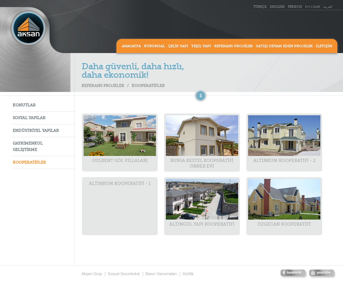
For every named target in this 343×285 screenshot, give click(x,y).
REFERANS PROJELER (233, 46)
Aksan (28, 28)
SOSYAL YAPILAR (29, 118)
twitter (322, 274)
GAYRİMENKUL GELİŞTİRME (28, 147)
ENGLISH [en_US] (277, 6)
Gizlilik (188, 274)
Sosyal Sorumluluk (124, 274)
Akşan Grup (92, 274)
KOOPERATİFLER (29, 163)
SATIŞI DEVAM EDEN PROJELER (284, 46)
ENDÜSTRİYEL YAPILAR (36, 131)
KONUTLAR (24, 105)
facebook (293, 274)
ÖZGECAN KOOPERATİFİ (284, 203)
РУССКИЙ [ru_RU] (312, 6)
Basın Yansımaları (161, 274)
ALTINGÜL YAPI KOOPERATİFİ (202, 203)
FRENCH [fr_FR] (295, 6)
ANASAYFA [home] (131, 46)
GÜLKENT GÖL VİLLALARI (120, 139)
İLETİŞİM (324, 46)
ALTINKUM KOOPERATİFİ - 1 (120, 184)
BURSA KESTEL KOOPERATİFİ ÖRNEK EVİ (202, 142)
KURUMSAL (154, 46)
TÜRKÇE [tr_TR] (260, 6)
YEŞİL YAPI (201, 46)
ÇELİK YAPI (178, 46)
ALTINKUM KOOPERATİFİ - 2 (284, 139)
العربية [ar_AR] (327, 6)
